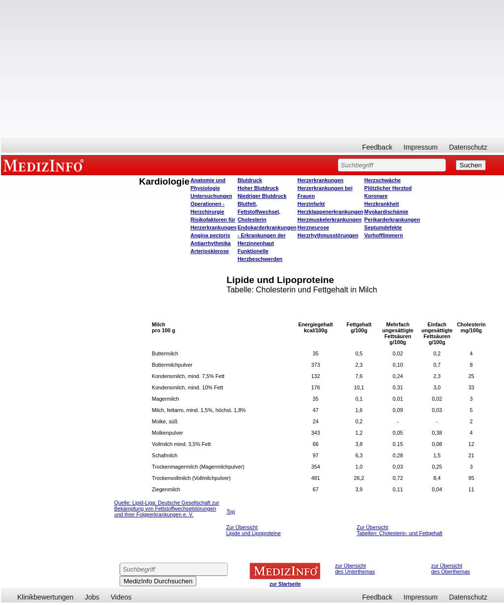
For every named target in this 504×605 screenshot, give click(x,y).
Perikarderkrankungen (392, 220)
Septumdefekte (383, 227)
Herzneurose (313, 227)
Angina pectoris (210, 235)
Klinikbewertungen (45, 597)
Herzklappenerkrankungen (330, 212)
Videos (121, 597)
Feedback (377, 147)
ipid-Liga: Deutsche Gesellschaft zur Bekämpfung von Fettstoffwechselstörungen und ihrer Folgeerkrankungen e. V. (166, 508)
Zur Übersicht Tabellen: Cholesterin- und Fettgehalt (399, 530)
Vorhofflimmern (383, 235)
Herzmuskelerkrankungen (329, 220)
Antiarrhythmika (210, 243)
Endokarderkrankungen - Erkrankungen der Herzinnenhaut (267, 235)
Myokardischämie (386, 212)
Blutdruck (250, 180)
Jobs (92, 597)
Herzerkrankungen (320, 180)
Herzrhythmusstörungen (327, 235)
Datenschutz (468, 147)
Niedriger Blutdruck (262, 196)
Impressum (421, 147)
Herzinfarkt (311, 204)
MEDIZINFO (45, 165)
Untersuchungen (211, 196)
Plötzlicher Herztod (388, 188)
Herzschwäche (382, 180)
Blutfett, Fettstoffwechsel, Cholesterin (259, 212)
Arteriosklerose (209, 251)
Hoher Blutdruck (258, 188)
